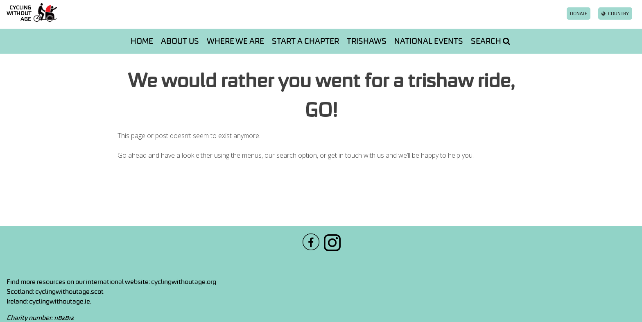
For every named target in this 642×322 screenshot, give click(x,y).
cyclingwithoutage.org (183, 281)
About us (180, 41)
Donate (578, 13)
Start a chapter (305, 41)
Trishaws (367, 41)
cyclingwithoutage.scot (69, 291)
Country (615, 13)
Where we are (235, 41)
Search (490, 41)
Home (142, 41)
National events (428, 41)
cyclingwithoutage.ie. (60, 301)
